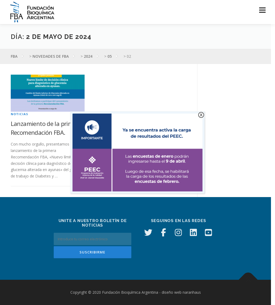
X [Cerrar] (201, 114)
